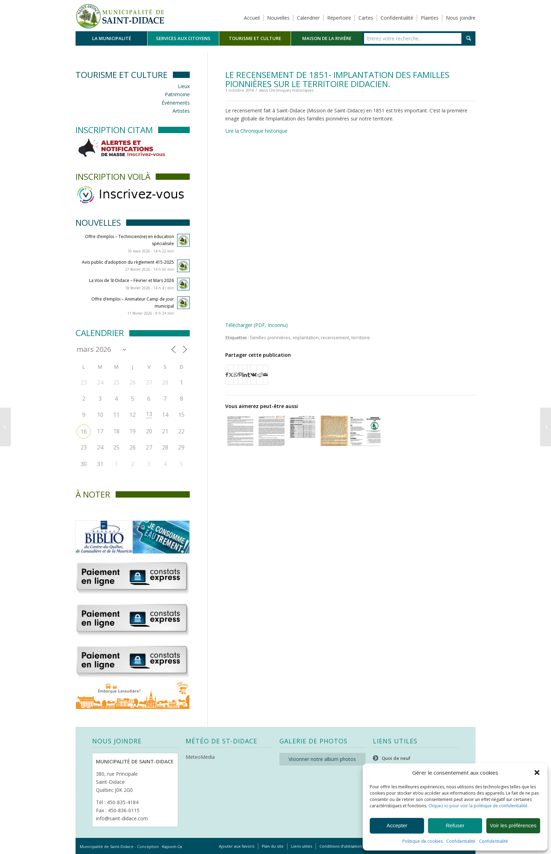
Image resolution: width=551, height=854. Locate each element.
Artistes (181, 110)
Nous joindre (460, 17)
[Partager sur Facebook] (227, 374)
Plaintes (430, 17)
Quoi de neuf (396, 758)
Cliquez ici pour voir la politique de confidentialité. (478, 806)
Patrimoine (177, 94)
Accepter (397, 825)
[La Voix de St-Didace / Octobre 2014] (5, 427)
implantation (306, 338)
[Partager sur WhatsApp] (236, 374)
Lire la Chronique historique (256, 130)
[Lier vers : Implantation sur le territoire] (303, 431)
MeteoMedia (200, 757)
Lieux (184, 86)
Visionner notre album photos (322, 759)
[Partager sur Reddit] (260, 374)
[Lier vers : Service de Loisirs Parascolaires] (365, 431)
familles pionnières (270, 338)
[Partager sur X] (230, 374)
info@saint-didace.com (122, 818)
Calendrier (308, 17)
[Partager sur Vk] (254, 374)
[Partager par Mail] (265, 374)
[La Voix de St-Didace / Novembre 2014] (545, 427)
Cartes (365, 17)
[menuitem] (111, 38)
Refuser (455, 825)
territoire (360, 338)
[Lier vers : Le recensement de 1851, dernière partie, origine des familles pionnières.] (272, 431)
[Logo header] (120, 15)
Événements (176, 102)
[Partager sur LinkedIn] (244, 374)
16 (83, 431)
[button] (536, 772)
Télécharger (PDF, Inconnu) (256, 325)
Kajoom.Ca (172, 846)
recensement (335, 338)
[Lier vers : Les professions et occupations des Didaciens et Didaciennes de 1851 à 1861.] (240, 431)
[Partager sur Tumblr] (248, 374)
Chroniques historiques (291, 90)
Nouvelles (278, 17)
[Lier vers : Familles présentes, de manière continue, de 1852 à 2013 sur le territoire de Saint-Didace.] (334, 431)
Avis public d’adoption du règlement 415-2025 (128, 262)
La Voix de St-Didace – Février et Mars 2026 (131, 280)
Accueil (252, 17)
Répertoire (339, 17)
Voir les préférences (513, 825)
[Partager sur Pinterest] (240, 374)
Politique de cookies (422, 841)
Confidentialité (460, 841)
